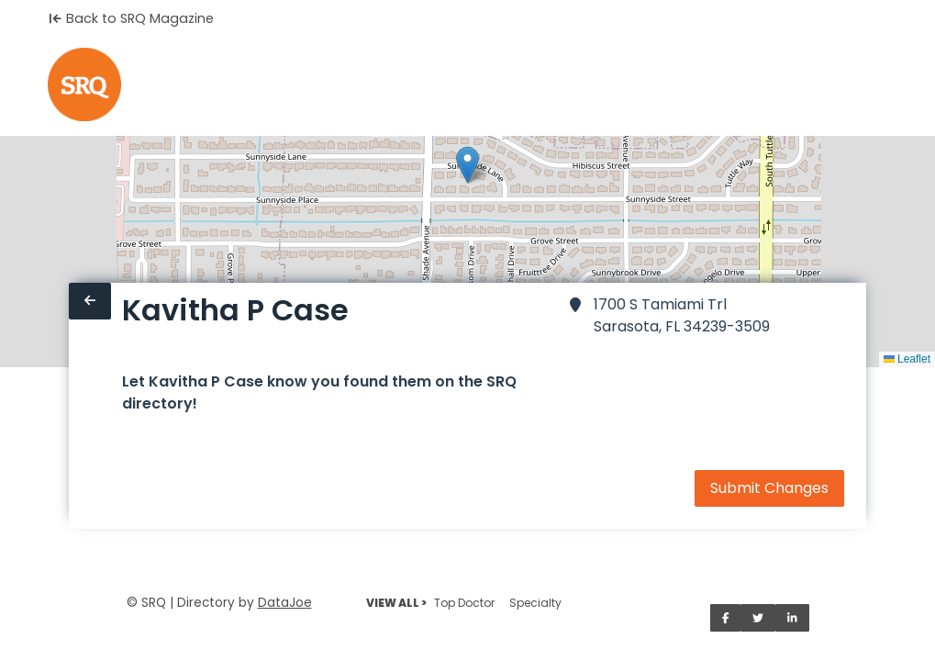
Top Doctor (464, 603)
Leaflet (907, 359)
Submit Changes (769, 488)
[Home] (84, 84)
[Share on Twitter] (757, 618)
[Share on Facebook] (725, 618)
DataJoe (285, 602)
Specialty (535, 603)
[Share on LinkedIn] (792, 618)
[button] (467, 165)
